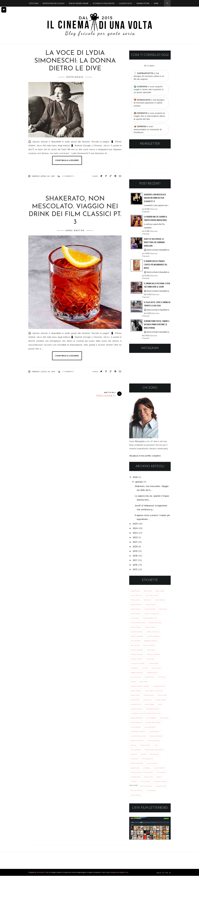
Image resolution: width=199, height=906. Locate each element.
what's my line (137, 821)
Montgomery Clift (138, 628)
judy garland (155, 745)
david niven (135, 679)
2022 (135, 541)
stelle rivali (136, 802)
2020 (135, 550)
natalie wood (136, 769)
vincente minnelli (153, 811)
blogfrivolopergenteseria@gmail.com (117, 903)
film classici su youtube (141, 703)
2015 (135, 573)
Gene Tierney (162, 604)
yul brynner (136, 825)
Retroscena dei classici (53, 3)
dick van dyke (151, 684)
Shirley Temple (154, 632)
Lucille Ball (156, 623)
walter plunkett (147, 816)
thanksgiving (150, 802)
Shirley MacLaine (138, 632)
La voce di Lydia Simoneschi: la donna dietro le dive (75, 61)
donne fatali (136, 689)
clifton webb (136, 675)
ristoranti (158, 778)
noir (148, 769)
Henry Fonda (152, 609)
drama (159, 689)
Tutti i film (33, 3)
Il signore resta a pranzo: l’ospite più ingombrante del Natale (155, 268)
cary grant (135, 660)
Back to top (164, 903)
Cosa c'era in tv (137, 599)
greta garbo (136, 722)
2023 (135, 536)
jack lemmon (153, 736)
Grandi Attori (142, 3)
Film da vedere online (78, 3)
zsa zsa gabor (150, 825)
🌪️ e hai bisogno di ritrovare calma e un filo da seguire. (150, 76)
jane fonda (135, 741)
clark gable (136, 670)
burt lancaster (137, 656)
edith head (135, 693)
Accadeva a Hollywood (104, 3)
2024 (135, 531)
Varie (156, 3)
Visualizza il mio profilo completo (145, 459)
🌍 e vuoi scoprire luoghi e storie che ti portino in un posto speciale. (149, 90)
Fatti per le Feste (154, 599)
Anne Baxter (75, 230)
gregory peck (151, 717)
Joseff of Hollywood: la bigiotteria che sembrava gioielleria (154, 246)
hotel (147, 722)
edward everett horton (153, 693)
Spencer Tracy (136, 637)
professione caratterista (141, 773)
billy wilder (155, 651)
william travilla (153, 821)
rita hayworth (137, 783)
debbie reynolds (150, 679)
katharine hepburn (153, 750)
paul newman (158, 769)
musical (151, 764)
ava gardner (153, 646)
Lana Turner (148, 618)
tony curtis (136, 806)
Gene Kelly (149, 604)
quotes (134, 778)
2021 (135, 545)
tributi (147, 806)
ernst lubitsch (155, 698)
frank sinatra (136, 708)
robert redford (153, 783)
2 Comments (68, 176)
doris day (149, 689)
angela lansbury (156, 642)
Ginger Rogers (137, 609)
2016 (135, 568)
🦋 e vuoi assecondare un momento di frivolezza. (148, 132)
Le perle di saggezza (139, 623)
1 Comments (68, 371)
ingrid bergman (137, 736)
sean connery (136, 792)
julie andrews (136, 750)
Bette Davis (149, 595)
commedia (149, 675)
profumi (159, 773)
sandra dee (150, 788)
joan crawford (149, 741)
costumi (160, 675)
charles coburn (150, 660)
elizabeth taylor (138, 698)
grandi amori (136, 717)
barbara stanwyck (138, 651)
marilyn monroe (138, 759)
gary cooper (151, 708)
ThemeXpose (40, 903)
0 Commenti (145, 215)
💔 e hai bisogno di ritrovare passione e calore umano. (150, 104)
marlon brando (137, 764)
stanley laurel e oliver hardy (143, 797)
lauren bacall (136, 755)
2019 (135, 554)
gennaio (139, 485)
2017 (135, 563)
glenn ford (135, 712)
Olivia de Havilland (158, 628)
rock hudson (136, 788)
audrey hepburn (137, 646)
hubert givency (160, 722)
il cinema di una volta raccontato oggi (147, 731)
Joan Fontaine (152, 613)
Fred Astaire (136, 604)
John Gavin (135, 618)
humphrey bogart (138, 726)
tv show (157, 806)
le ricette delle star (154, 755)
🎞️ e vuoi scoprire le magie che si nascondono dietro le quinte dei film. (149, 118)
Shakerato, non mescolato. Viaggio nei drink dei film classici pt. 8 (155, 201)
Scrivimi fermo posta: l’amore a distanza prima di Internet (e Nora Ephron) (156, 328)
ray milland (146, 778)
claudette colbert (152, 670)
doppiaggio (75, 77)
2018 (135, 559)
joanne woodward (138, 745)
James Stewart (136, 613)
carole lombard (154, 656)
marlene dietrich (155, 759)
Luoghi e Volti (125, 3)
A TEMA (32, 10)
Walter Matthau (153, 637)
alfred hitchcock (138, 642)
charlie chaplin (156, 665)
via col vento (136, 811)
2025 (135, 527)
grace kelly (149, 712)
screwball (162, 788)
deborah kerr (136, 684)
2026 (135, 480)
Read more (154, 212)
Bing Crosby (162, 595)
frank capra (160, 703)
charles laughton (138, 665)
